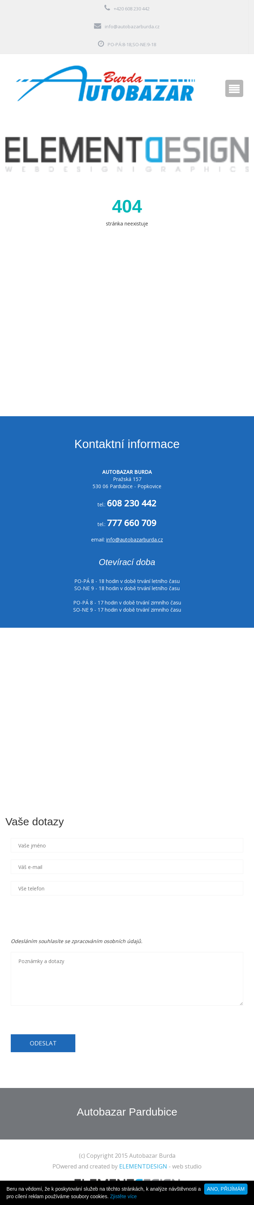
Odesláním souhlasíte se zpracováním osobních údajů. (76, 941)
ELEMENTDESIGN (143, 1166)
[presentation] (65, 917)
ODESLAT (43, 1043)
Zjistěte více (123, 1196)
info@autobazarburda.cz (132, 26)
